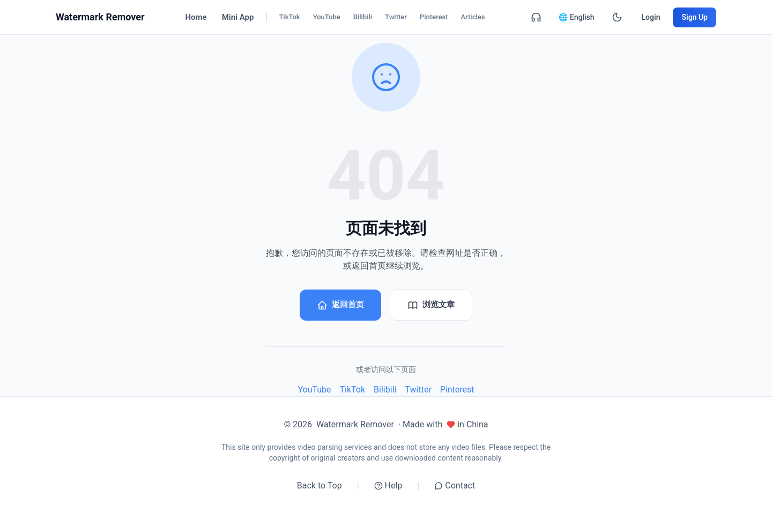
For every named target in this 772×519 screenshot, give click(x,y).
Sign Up (694, 17)
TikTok (353, 389)
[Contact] (536, 17)
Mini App (238, 17)
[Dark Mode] (617, 17)
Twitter (418, 389)
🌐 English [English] (576, 17)
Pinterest (457, 389)
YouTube (314, 389)
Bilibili (385, 389)
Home (195, 17)
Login (651, 17)
